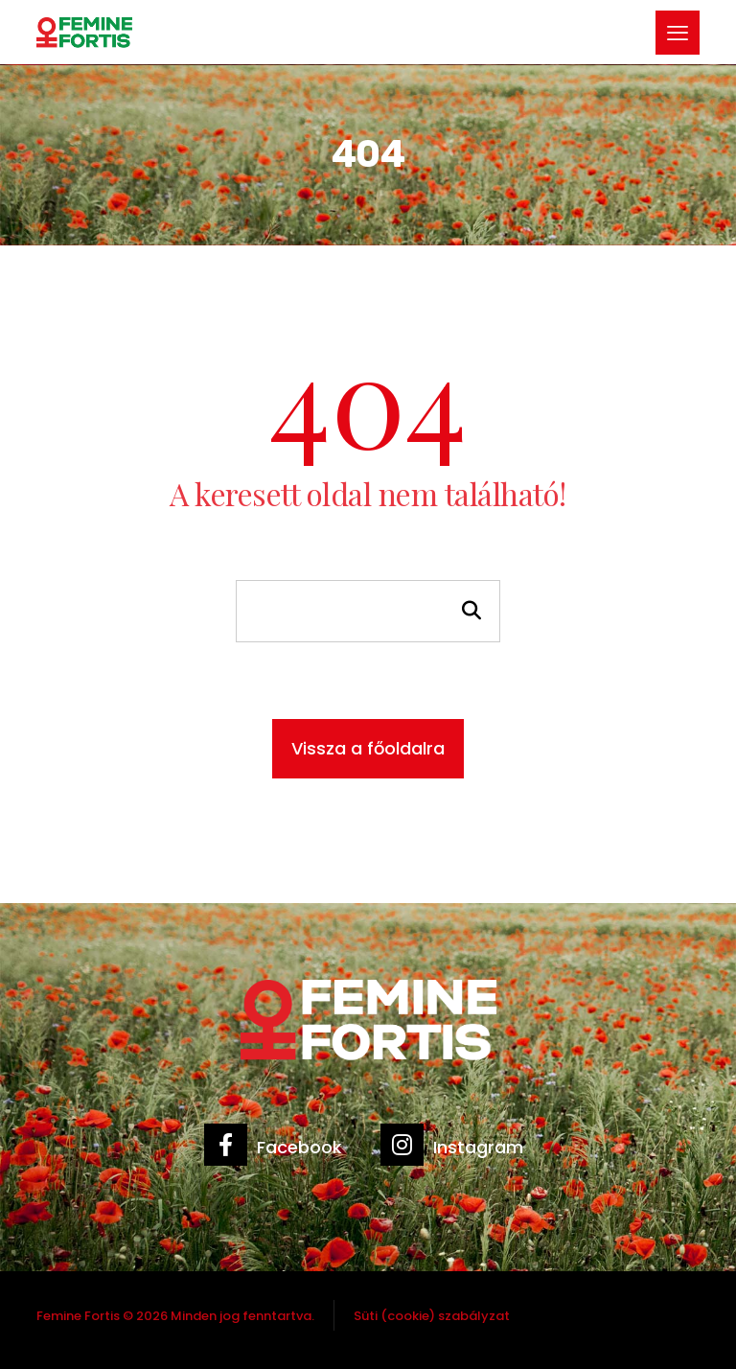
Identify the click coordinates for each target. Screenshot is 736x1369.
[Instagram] (456, 1154)
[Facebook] (278, 1154)
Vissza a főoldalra (368, 748)
